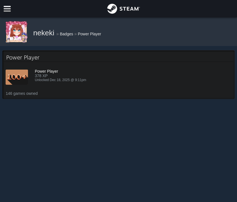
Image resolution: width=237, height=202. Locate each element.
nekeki (44, 33)
